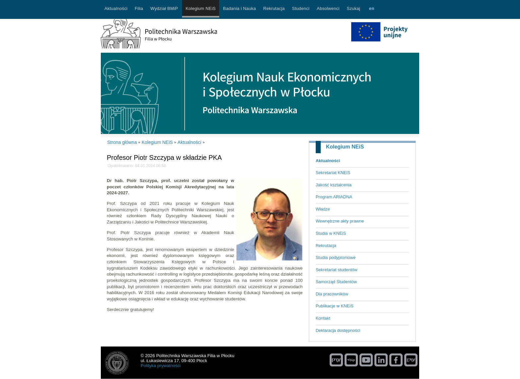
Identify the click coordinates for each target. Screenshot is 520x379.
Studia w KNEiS (331, 233)
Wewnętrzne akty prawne (340, 221)
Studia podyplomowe (336, 257)
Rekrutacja (326, 245)
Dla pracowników (332, 293)
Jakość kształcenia (334, 184)
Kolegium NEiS (345, 147)
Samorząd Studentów (336, 281)
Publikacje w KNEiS (335, 305)
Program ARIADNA (334, 196)
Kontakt (323, 318)
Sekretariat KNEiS (333, 172)
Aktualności (328, 160)
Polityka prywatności (161, 365)
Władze (323, 209)
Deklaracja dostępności (338, 330)
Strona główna (122, 142)
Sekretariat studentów (337, 269)
